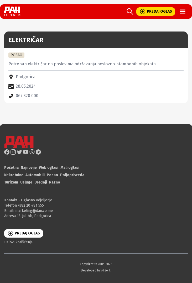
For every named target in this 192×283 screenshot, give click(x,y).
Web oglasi (48, 167)
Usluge (26, 182)
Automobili (35, 175)
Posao (52, 175)
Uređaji (40, 182)
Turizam (11, 182)
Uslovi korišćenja (18, 242)
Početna (11, 167)
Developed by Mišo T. (96, 270)
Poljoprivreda (72, 175)
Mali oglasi (69, 167)
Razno (54, 182)
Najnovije (29, 167)
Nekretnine (13, 175)
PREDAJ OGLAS (155, 11)
